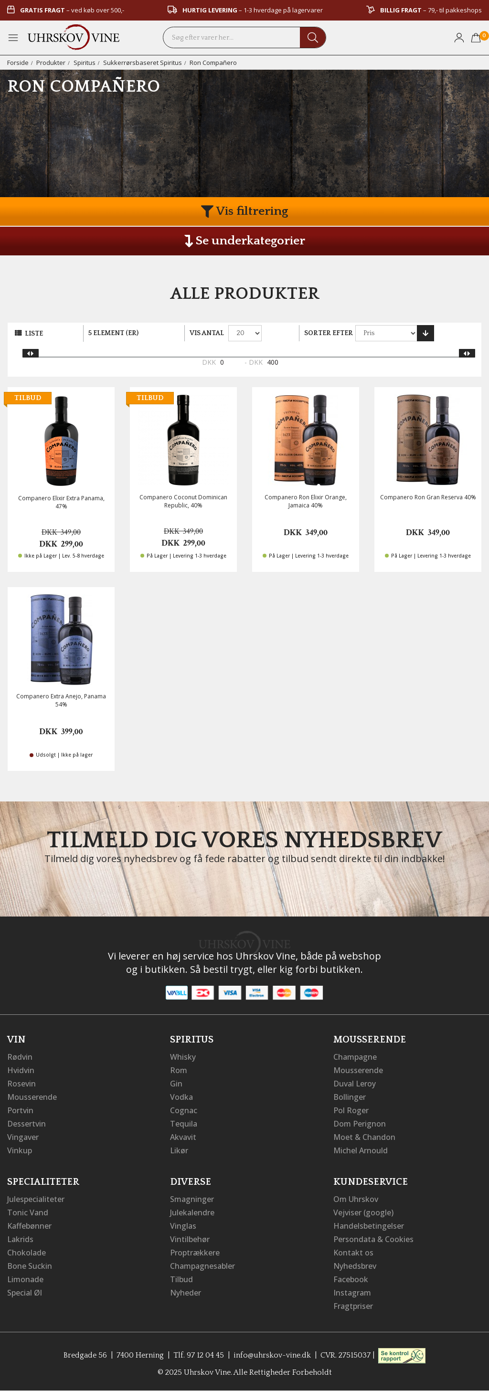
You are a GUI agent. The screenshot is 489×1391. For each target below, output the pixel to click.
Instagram (352, 1292)
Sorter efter (328, 333)
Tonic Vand (27, 1212)
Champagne (355, 1057)
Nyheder (185, 1292)
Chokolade (26, 1252)
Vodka (181, 1097)
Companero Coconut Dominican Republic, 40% (183, 501)
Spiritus (85, 62)
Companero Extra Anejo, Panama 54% (61, 700)
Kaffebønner (29, 1226)
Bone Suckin (29, 1266)
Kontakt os (353, 1252)
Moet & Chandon (364, 1137)
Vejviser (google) (363, 1212)
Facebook (350, 1279)
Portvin (20, 1110)
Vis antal (207, 333)
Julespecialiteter (35, 1199)
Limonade (25, 1279)
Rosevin (21, 1083)
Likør (179, 1150)
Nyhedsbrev (354, 1266)
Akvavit (183, 1137)
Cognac (183, 1110)
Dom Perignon (359, 1123)
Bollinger (349, 1097)
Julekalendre (192, 1212)
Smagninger (192, 1199)
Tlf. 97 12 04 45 (198, 1355)
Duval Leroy (354, 1083)
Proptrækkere (195, 1252)
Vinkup (19, 1150)
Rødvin (19, 1057)
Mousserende (32, 1097)
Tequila (183, 1123)
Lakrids (20, 1239)
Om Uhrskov (355, 1199)
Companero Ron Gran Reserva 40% (428, 497)
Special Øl (24, 1292)
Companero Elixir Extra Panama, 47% (61, 502)
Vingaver (23, 1137)
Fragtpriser (353, 1306)
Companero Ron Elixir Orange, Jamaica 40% (306, 501)
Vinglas (183, 1226)
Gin (176, 1083)
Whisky (183, 1057)
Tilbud (181, 1279)
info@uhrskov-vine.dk (272, 1355)
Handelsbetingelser (368, 1226)
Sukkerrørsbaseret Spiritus (142, 62)
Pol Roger (351, 1110)
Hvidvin (20, 1070)
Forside (18, 62)
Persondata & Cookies (373, 1239)
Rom (178, 1070)
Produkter (50, 62)
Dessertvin (26, 1123)
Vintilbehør (190, 1239)
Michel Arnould (360, 1150)
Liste (34, 333)
